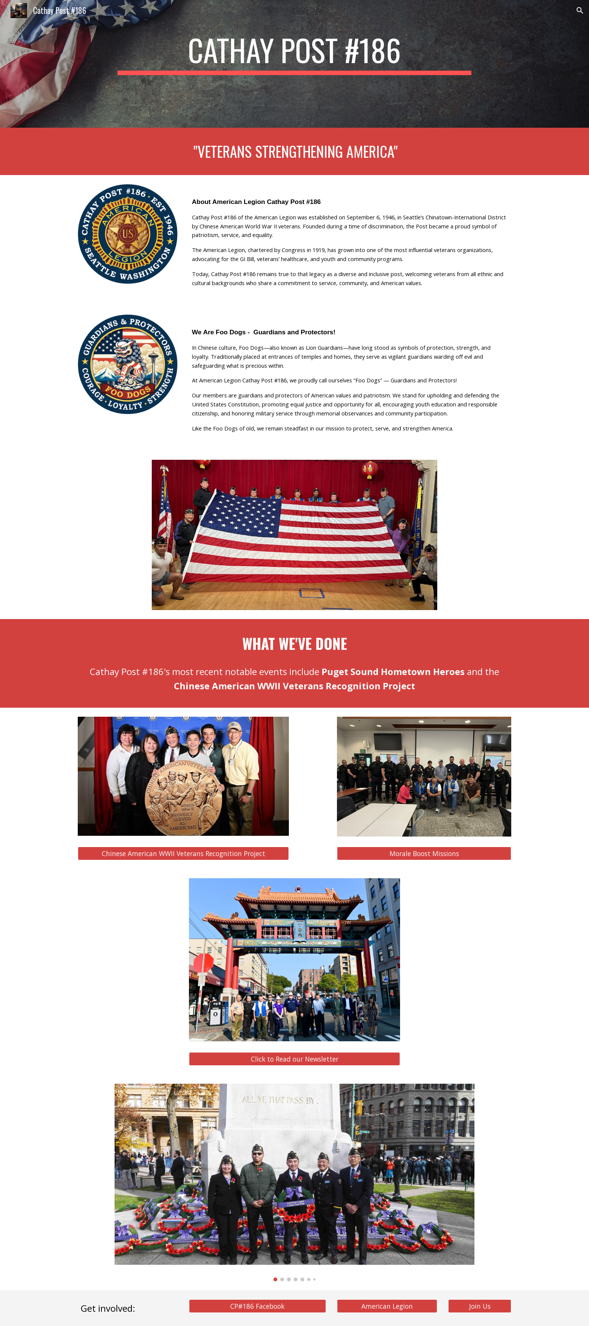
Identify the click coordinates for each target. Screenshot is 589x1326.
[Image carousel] (294, 1183)
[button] (580, 11)
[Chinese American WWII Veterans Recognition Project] (183, 853)
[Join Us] (480, 1306)
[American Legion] (386, 1306)
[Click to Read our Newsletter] (294, 1058)
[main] (294, 53)
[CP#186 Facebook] (257, 1306)
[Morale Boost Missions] (424, 853)
